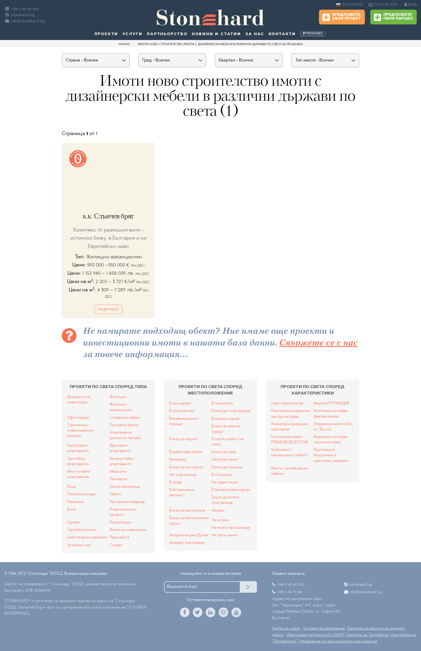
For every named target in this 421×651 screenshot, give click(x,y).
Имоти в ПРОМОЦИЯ (331, 403)
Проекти (106, 34)
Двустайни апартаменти (120, 448)
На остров (220, 520)
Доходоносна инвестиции (78, 399)
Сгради (116, 545)
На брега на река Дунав (188, 535)
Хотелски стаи (79, 545)
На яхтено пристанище (231, 528)
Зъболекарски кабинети (87, 537)
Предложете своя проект (341, 17)
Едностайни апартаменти (78, 448)
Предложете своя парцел (393, 17)
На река (218, 510)
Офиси (115, 494)
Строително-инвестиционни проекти (80, 431)
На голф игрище (182, 475)
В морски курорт (226, 419)
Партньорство (167, 34)
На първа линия (225, 482)
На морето (178, 459)
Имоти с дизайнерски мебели (289, 471)
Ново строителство (287, 403)
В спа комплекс (182, 411)
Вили (71, 509)
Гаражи (73, 522)
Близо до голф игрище (231, 411)
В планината (222, 403)
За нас (254, 34)
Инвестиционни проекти (123, 512)
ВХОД (410, 4)
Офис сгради (78, 417)
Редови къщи (120, 522)
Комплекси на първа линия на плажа (330, 439)
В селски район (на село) (228, 441)
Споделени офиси (125, 417)
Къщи (71, 487)
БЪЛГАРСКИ (349, 5)
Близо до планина (227, 467)
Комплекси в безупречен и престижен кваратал (331, 455)
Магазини (75, 502)
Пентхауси (118, 479)
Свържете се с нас (318, 343)
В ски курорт (180, 403)
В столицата (222, 475)
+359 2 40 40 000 (21, 9)
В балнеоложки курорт (231, 490)
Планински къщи (81, 494)
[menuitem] (313, 34)
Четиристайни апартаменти (121, 461)
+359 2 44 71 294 (289, 592)
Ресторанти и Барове (127, 502)
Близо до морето (183, 439)
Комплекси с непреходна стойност (289, 452)
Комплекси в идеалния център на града (290, 413)
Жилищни (118, 397)
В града (175, 482)
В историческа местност (181, 492)
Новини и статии (216, 34)
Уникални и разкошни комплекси (289, 426)
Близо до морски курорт (226, 429)
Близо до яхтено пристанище (225, 500)
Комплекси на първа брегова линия (330, 413)
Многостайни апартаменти (78, 474)
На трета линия (224, 535)
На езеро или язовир (186, 543)
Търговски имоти (124, 425)
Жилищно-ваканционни (121, 407)
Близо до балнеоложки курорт (189, 520)
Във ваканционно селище (184, 421)
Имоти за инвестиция (128, 530)
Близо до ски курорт (186, 467)
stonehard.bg (19, 15)
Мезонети (118, 471)
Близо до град (224, 452)
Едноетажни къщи (125, 487)
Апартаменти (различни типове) (125, 435)
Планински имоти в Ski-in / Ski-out (333, 426)
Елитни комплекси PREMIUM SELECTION (289, 439)
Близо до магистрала (187, 510)
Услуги (132, 34)
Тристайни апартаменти (78, 461)
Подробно (108, 309)
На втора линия (225, 459)
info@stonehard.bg (24, 21)
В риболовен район (185, 452)
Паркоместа (119, 537)
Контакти (282, 34)
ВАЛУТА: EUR (383, 5)
